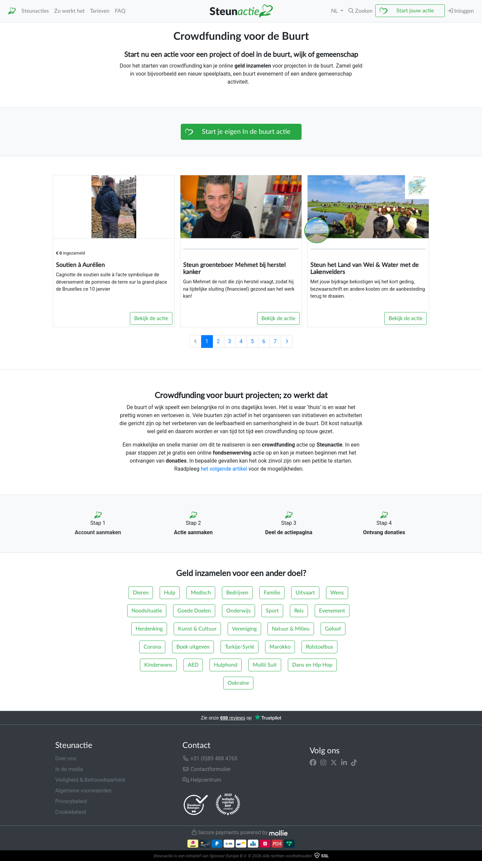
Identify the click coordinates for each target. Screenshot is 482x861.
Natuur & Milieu (291, 629)
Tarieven (99, 11)
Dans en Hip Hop (312, 665)
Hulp (169, 592)
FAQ (120, 11)
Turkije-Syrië (239, 647)
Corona (152, 647)
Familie (272, 592)
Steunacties (35, 11)
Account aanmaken (98, 532)
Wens (337, 592)
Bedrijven (237, 592)
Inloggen (461, 11)
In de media (69, 769)
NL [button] (335, 11)
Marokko (280, 647)
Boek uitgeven (193, 647)
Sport (272, 610)
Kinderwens (158, 665)
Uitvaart (305, 592)
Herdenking (149, 629)
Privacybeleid (71, 801)
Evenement (332, 610)
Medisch (201, 592)
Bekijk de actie (151, 318)
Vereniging (244, 629)
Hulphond (225, 665)
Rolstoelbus (319, 647)
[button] (360, 11)
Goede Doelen (194, 610)
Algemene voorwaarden (83, 790)
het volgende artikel (224, 469)
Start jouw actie (415, 10)
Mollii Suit (265, 665)
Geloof (333, 629)
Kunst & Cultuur (197, 629)
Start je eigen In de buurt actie (246, 131)
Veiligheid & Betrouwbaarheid (90, 780)
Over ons (65, 758)
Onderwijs (238, 610)
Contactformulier (206, 769)
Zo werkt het (69, 11)
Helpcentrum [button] (201, 780)
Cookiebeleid (70, 812)
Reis (299, 610)
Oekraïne (238, 683)
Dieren (141, 592)
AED (193, 665)
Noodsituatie (147, 610)
